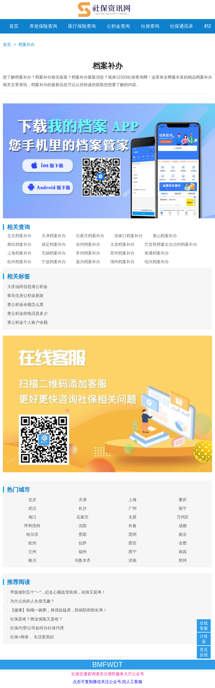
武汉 (32, 508)
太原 (132, 517)
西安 (132, 543)
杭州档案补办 (19, 261)
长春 (132, 525)
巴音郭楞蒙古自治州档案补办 (171, 244)
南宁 (183, 508)
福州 (82, 551)
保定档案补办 (54, 244)
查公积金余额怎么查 (25, 304)
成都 (183, 525)
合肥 (183, 543)
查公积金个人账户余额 (27, 322)
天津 (82, 499)
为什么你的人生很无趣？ (32, 601)
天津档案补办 (54, 235)
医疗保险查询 (82, 26)
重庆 (183, 499)
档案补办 (26, 44)
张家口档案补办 (128, 235)
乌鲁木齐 (82, 560)
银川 (32, 560)
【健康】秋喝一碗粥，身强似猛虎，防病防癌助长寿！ (58, 610)
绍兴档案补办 (157, 261)
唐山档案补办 (165, 235)
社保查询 (150, 26)
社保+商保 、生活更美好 (32, 637)
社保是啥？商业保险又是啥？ (36, 619)
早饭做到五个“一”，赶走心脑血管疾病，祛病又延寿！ (58, 592)
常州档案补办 (88, 253)
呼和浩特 (32, 525)
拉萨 (82, 543)
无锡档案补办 (54, 253)
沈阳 (82, 525)
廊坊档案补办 (19, 244)
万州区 (183, 517)
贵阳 (82, 534)
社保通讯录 (181, 26)
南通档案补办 (157, 253)
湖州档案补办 (122, 261)
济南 (132, 560)
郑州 (183, 560)
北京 (32, 499)
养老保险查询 (43, 26)
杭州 (32, 543)
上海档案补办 (19, 253)
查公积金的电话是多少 (27, 313)
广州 (132, 508)
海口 (32, 517)
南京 (183, 534)
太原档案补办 (122, 244)
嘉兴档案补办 (88, 261)
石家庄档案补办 (90, 235)
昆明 (132, 534)
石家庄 (82, 517)
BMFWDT (107, 664)
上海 (132, 499)
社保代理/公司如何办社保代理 (37, 628)
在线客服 (204, 626)
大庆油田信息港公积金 (27, 286)
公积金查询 (118, 26)
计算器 (204, 639)
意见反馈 (204, 652)
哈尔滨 (32, 534)
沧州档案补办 (88, 244)
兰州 (32, 551)
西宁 (132, 551)
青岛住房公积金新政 (25, 295)
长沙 (82, 508)
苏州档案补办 (122, 253)
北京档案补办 (19, 235)
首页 (13, 26)
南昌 (183, 551)
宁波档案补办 (54, 261)
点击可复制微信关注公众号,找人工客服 (108, 681)
